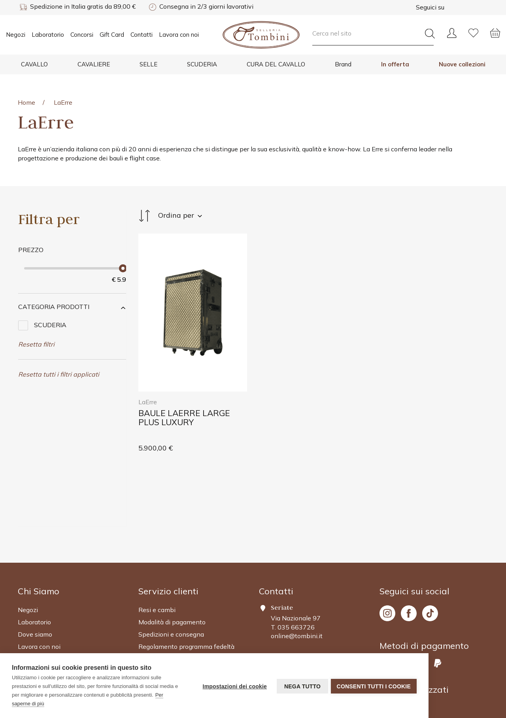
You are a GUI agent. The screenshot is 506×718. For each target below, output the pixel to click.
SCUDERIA (202, 64)
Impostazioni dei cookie (233, 686)
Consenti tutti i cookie (374, 686)
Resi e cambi (157, 538)
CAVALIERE (93, 64)
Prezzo (30, 250)
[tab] (72, 307)
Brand (343, 64)
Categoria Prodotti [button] (53, 307)
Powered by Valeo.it (462, 686)
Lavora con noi (179, 34)
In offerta (395, 64)
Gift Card (112, 34)
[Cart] (495, 29)
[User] (452, 29)
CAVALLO (34, 64)
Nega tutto (301, 686)
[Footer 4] (434, 519)
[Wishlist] (473, 29)
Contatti (141, 34)
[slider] (123, 268)
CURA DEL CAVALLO (276, 64)
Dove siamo (35, 562)
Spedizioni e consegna (171, 562)
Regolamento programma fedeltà (186, 574)
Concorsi (81, 34)
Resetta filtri (36, 344)
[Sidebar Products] (72, 219)
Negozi (15, 34)
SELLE (148, 64)
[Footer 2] (72, 519)
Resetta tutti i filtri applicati (58, 374)
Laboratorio (48, 34)
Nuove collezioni (462, 64)
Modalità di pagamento (172, 550)
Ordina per (170, 216)
